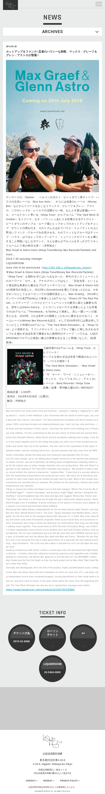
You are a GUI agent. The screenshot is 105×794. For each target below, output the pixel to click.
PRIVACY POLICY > (69, 780)
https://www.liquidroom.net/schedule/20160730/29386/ (40, 589)
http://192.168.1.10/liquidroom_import (66, 267)
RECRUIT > (48, 780)
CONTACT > (31, 780)
